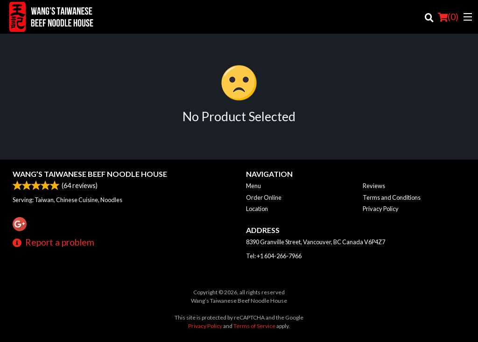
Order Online (263, 197)
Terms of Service (254, 325)
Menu (253, 185)
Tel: (274, 256)
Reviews (374, 185)
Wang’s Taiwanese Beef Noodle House (90, 173)
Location (257, 208)
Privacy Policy (381, 208)
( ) (448, 17)
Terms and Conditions (392, 197)
